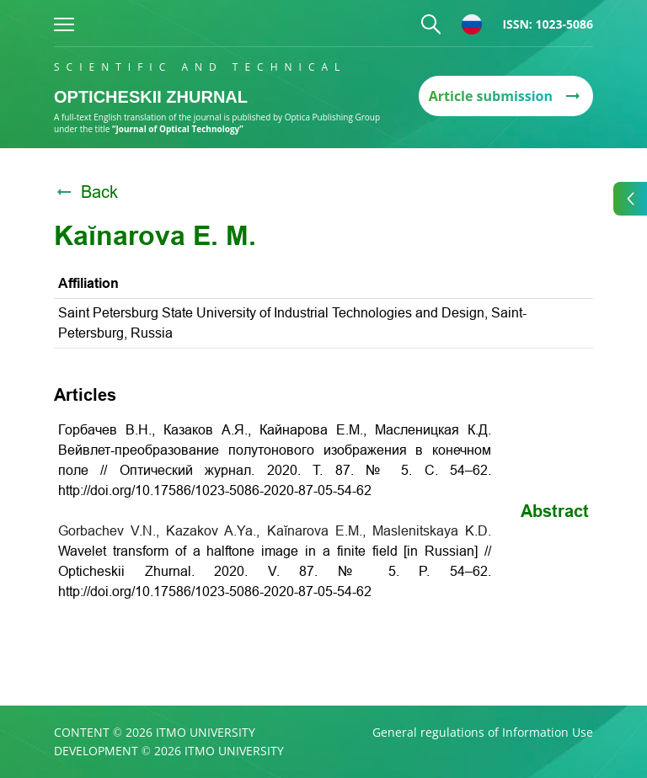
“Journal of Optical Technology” (177, 129)
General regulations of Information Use (482, 732)
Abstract (555, 511)
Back (86, 192)
